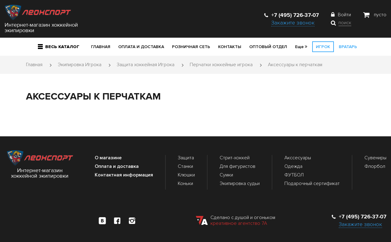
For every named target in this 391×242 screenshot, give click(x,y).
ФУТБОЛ (294, 175)
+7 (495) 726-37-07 (291, 15)
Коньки (185, 183)
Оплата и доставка (141, 46)
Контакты (229, 46)
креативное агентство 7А (238, 223)
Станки (185, 166)
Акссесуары (297, 158)
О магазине (108, 158)
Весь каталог (58, 46)
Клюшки (186, 175)
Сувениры (375, 158)
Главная (100, 46)
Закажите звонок (293, 22)
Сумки (226, 175)
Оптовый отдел (268, 46)
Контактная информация (124, 175)
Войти (344, 15)
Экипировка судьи (240, 183)
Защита (186, 158)
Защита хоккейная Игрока (145, 65)
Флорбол (374, 166)
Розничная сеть (191, 46)
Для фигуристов (237, 166)
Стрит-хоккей (235, 158)
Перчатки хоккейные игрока (221, 65)
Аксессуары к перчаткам (295, 65)
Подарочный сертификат (312, 183)
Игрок (323, 46)
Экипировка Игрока (79, 65)
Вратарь (348, 46)
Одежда (293, 166)
